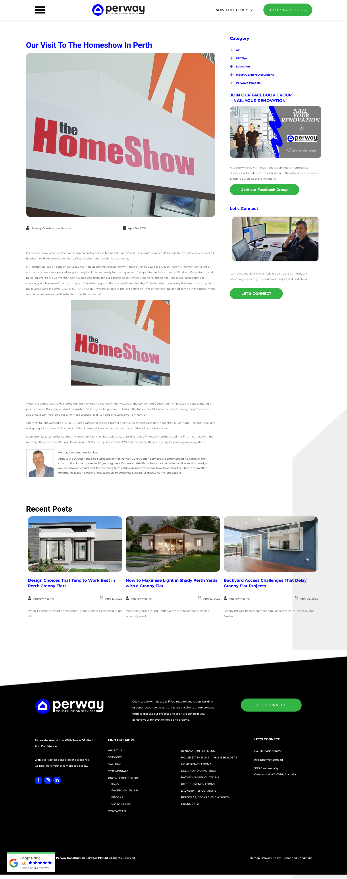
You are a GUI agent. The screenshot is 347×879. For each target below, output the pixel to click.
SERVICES (114, 757)
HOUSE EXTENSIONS (195, 757)
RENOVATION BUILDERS (198, 750)
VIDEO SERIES (121, 804)
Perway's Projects (248, 82)
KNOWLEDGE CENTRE (231, 10)
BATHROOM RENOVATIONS (200, 777)
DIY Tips (241, 58)
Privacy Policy (271, 858)
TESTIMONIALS (118, 771)
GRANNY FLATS (191, 804)
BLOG (115, 783)
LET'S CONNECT (256, 294)
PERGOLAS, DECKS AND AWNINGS (205, 797)
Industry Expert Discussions (255, 74)
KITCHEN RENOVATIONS (198, 784)
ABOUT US (115, 750)
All (238, 50)
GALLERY (114, 764)
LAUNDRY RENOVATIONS (198, 790)
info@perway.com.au (268, 759)
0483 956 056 (273, 751)
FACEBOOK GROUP (124, 790)
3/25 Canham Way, (266, 768)
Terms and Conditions (297, 858)
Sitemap (254, 858)
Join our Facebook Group (264, 190)
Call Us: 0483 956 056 (288, 10)
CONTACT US (117, 811)
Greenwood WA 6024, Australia (275, 774)
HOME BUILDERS (225, 757)
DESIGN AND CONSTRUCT (198, 770)
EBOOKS (117, 797)
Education (243, 66)
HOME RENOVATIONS (196, 764)
